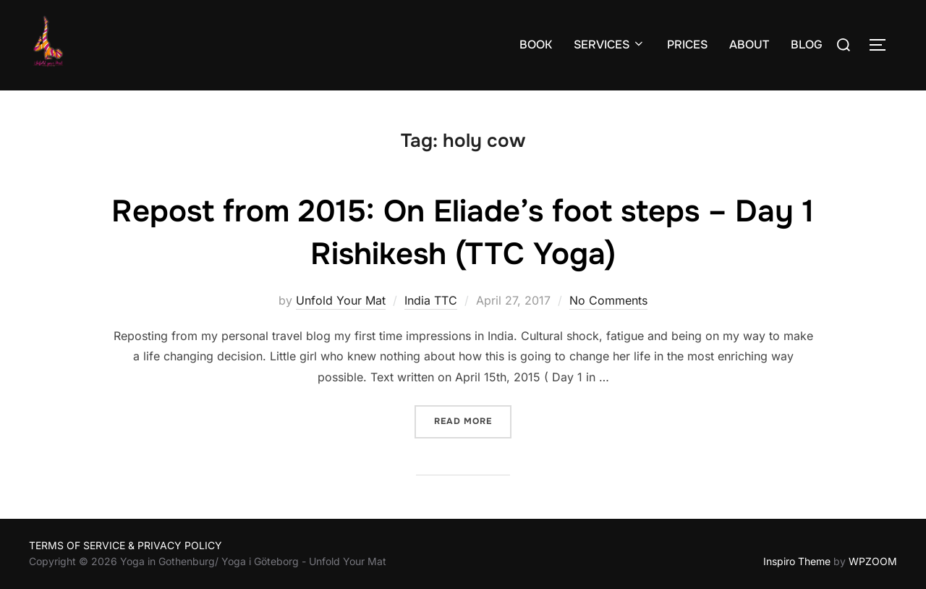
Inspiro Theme (797, 561)
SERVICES (609, 44)
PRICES (687, 44)
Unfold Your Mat (341, 300)
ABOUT (749, 44)
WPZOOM (873, 561)
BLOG (807, 44)
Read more (472, 420)
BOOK (535, 44)
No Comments (608, 300)
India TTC (430, 300)
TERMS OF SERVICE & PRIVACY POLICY (125, 545)
